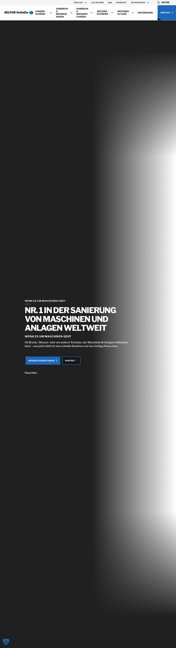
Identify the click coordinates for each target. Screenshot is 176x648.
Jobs (110, 3)
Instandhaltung (123, 12)
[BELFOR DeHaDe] (19, 12)
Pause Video (24, 374)
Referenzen (145, 12)
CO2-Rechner (97, 3)
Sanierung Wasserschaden (82, 12)
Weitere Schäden (102, 12)
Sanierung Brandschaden (62, 12)
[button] (163, 2)
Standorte (121, 3)
